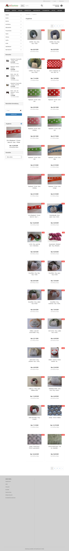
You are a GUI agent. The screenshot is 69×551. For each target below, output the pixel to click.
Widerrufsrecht (8, 495)
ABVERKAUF (8, 46)
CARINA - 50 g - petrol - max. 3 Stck (34, 71)
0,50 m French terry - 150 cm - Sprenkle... (54, 447)
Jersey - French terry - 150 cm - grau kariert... (34, 447)
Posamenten (45, 10)
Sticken (7, 37)
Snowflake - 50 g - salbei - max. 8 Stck (34, 302)
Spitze (53, 10)
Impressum (8, 481)
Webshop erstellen (29, 548)
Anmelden (14, 114)
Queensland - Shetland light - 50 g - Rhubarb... (54, 245)
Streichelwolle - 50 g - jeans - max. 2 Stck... (54, 216)
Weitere (60, 10)
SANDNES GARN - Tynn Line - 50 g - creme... (54, 389)
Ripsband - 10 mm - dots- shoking (34, 187)
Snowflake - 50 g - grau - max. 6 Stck (55, 273)
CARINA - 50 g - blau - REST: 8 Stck (54, 42)
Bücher (20, 10)
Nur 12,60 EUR (14, 145)
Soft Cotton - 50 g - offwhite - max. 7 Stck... (34, 360)
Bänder (8, 10)
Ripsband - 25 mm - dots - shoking (34, 129)
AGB (6, 484)
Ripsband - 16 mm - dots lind (55, 129)
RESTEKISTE (8, 49)
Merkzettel (61, 1)
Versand (7, 487)
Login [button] (54, 1)
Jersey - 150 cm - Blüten (55, 417)
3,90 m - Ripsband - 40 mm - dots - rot (54, 71)
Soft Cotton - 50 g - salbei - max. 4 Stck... (54, 331)
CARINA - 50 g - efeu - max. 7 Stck (34, 42)
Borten (14, 10)
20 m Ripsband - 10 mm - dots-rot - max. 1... (34, 216)
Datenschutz (8, 492)
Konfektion (28, 10)
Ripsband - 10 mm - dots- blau (54, 158)
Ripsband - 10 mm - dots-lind (34, 158)
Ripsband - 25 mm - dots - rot (54, 100)
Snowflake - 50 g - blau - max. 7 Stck (34, 273)
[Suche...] (22, 5)
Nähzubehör (36, 10)
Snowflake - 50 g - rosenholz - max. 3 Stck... (54, 302)
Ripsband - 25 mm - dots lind (34, 100)
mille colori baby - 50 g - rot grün (34, 418)
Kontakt (7, 489)
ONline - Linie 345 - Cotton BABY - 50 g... (34, 331)
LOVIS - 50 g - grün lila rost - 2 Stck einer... (34, 245)
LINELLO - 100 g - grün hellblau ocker (34, 389)
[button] (46, 1)
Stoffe (7, 40)
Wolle (7, 43)
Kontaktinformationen (10, 497)
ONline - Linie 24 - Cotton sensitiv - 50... (55, 360)
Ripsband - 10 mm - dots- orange (54, 187)
